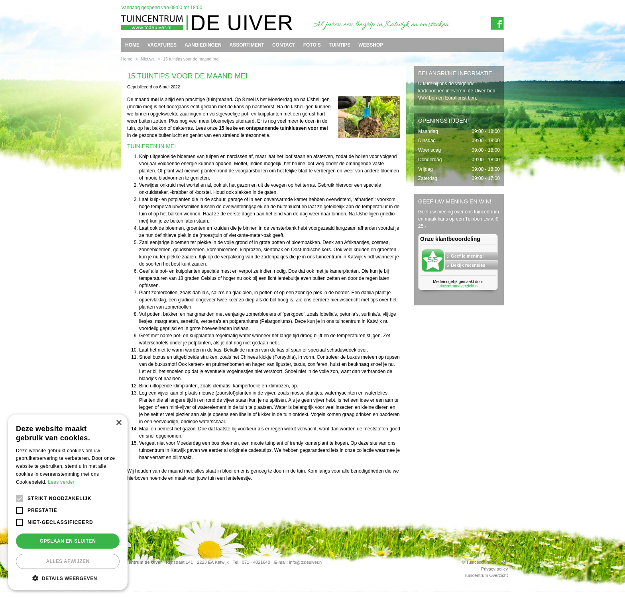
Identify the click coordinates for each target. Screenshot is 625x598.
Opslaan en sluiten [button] (68, 541)
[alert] (68, 502)
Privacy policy (494, 569)
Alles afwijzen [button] (67, 561)
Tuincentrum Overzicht (486, 575)
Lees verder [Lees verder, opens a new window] (61, 482)
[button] (68, 578)
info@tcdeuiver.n (305, 562)
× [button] (119, 423)
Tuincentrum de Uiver (139, 562)
